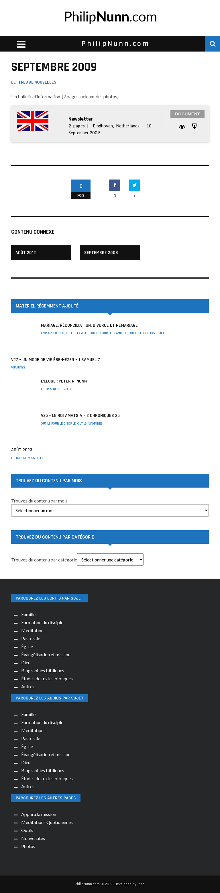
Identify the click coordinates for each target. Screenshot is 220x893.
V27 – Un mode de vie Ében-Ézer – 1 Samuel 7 (55, 360)
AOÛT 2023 (21, 450)
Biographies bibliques (42, 670)
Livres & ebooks (52, 333)
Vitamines (18, 367)
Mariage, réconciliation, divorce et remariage (89, 325)
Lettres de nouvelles (33, 82)
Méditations (33, 630)
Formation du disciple (42, 622)
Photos (28, 846)
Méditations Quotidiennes (47, 822)
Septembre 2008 (101, 253)
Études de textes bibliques (47, 678)
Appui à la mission (38, 814)
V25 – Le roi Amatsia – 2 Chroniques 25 (80, 416)
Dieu (25, 662)
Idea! (141, 884)
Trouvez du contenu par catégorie (44, 559)
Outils (133, 333)
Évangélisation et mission (45, 654)
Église (70, 333)
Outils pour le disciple (58, 423)
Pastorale (30, 638)
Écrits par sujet (152, 333)
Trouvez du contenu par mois (39, 500)
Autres (27, 686)
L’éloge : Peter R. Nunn (64, 381)
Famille (82, 333)
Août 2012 (25, 253)
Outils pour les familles (108, 333)
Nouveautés (33, 838)
